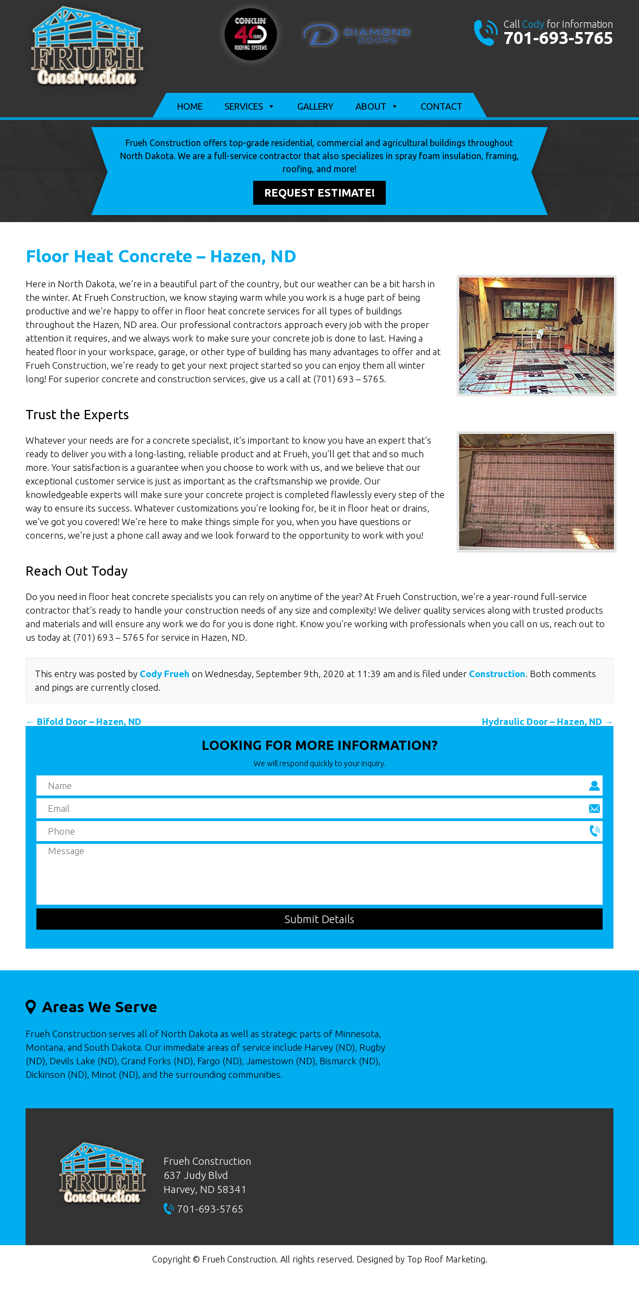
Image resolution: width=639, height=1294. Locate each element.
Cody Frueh (165, 673)
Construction (497, 673)
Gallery (315, 106)
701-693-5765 (558, 37)
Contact (441, 106)
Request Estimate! (319, 192)
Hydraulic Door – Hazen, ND (547, 721)
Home (190, 106)
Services (249, 106)
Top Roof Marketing (446, 1259)
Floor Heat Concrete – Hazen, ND (161, 256)
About (377, 106)
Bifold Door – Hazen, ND (83, 721)
